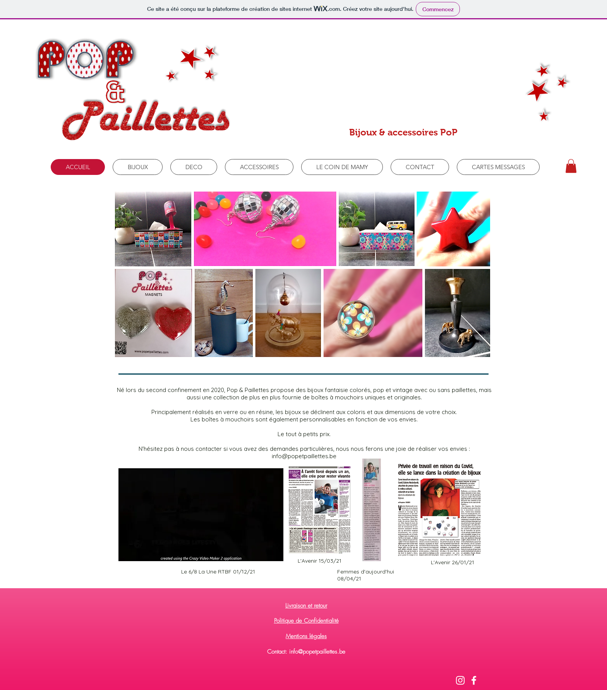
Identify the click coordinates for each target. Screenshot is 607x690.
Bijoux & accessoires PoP (403, 132)
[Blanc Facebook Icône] (474, 680)
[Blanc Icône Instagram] (460, 680)
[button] (571, 166)
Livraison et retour (306, 606)
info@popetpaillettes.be (304, 456)
